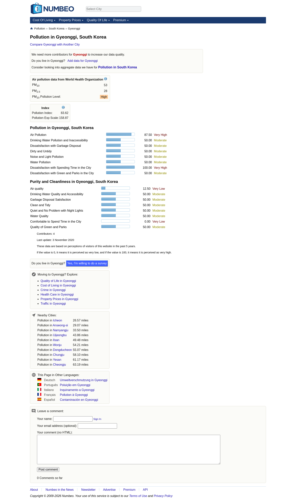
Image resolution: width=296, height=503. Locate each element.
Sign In (97, 419)
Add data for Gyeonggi (82, 60)
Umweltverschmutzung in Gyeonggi (83, 380)
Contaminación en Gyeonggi (79, 399)
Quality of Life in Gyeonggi (58, 280)
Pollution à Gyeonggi (74, 394)
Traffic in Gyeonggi (53, 303)
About (34, 489)
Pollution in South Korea (117, 67)
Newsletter (88, 489)
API (145, 489)
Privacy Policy (163, 496)
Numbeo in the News (59, 489)
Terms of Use (138, 496)
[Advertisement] (237, 50)
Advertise (109, 489)
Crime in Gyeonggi (53, 290)
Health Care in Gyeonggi (57, 294)
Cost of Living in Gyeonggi (58, 285)
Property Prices (70, 20)
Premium (119, 20)
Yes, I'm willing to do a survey (87, 263)
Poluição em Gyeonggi (75, 385)
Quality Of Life (97, 20)
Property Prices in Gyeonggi (59, 299)
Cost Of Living (43, 20)
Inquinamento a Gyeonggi (77, 390)
